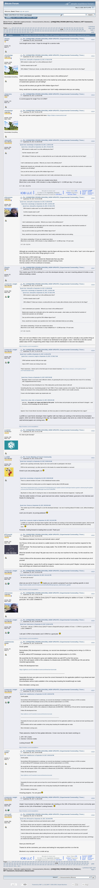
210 (64, 31)
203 (46, 31)
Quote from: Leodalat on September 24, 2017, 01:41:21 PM (35, 575)
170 (41, 29)
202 (43, 31)
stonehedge (8, 55)
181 (70, 29)
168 (35, 29)
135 (31, 28)
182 (72, 29)
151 (72, 28)
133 (25, 28)
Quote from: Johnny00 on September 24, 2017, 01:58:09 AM (36, 201)
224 (17, 32)
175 (53, 29)
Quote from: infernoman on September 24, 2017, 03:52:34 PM (36, 624)
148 (64, 28)
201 (41, 31)
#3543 (93, 95)
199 (35, 31)
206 (53, 31)
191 (15, 31)
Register (29, 17)
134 (28, 28)
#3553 (93, 571)
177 (59, 29)
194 (22, 31)
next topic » (93, 29)
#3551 (93, 457)
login (21, 11)
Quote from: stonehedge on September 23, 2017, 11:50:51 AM (36, 144)
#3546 (93, 198)
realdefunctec (9, 642)
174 (51, 29)
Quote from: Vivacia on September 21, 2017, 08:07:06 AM (36, 377)
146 (59, 28)
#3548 (93, 284)
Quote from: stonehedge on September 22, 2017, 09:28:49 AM (36, 478)
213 (71, 31)
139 (41, 28)
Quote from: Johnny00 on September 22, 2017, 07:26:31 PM (36, 59)
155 (82, 28)
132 (23, 28)
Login (23, 17)
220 (7, 32)
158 (10, 29)
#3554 (93, 593)
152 (75, 28)
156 (4, 29)
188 (7, 31)
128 (13, 28)
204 (48, 31)
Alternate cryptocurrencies (22, 22)
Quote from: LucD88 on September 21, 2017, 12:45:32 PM (35, 354)
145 (56, 28)
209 (61, 31)
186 (82, 29)
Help (13, 17)
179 (64, 29)
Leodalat (7, 430)
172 (46, 29)
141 (46, 28)
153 (77, 28)
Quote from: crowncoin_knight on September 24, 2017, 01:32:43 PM (38, 520)
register (26, 11)
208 (59, 31)
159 (12, 29)
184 (77, 29)
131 (20, 28)
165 (28, 29)
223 (15, 32)
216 (79, 31)
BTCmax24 (8, 534)
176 (56, 29)
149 (67, 28)
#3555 (93, 620)
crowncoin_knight (10, 284)
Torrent (29, 15)
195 (25, 31)
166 (30, 29)
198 (33, 31)
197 (30, 31)
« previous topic (91, 27)
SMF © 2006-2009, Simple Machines (57, 884)
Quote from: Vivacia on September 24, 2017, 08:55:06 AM (35, 505)
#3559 (93, 798)
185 (80, 29)
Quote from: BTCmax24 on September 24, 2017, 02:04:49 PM (36, 818)
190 (12, 31)
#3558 (93, 751)
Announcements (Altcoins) (41, 22)
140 (43, 28)
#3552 (93, 535)
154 (80, 28)
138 (38, 28)
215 (77, 31)
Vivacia (7, 39)
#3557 (93, 690)
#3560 (93, 815)
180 (67, 29)
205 (51, 31)
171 (43, 29)
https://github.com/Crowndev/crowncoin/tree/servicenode (37, 669)
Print (92, 32)
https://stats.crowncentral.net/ (56, 115)
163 (22, 29)
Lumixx (7, 751)
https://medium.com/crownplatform (28, 346)
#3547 (93, 268)
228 (28, 32)
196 (28, 31)
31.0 (25, 15)
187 (4, 31)
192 (17, 31)
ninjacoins (8, 94)
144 (54, 28)
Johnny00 (7, 140)
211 (66, 31)
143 (51, 28)
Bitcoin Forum (7, 22)
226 (22, 32)
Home (8, 17)
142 (49, 28)
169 (38, 29)
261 (32, 32)
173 (48, 29)
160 (15, 29)
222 (12, 32)
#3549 (93, 350)
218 (84, 31)
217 (82, 31)
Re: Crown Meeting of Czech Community (37, 457)
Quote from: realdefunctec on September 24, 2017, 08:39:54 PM (37, 694)
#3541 (93, 39)
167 (33, 29)
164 (25, 29)
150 (69, 28)
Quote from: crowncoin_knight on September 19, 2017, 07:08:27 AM (39, 356)
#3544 (93, 111)
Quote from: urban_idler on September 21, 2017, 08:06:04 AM (37, 400)
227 (25, 32)
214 (74, 31)
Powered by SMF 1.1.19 (39, 884)
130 (18, 28)
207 (56, 31)
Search (18, 17)
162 (20, 29)
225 (20, 32)
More (34, 17)
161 (17, 29)
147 (62, 28)
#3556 (93, 642)
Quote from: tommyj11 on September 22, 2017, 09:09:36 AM (36, 461)
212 (69, 31)
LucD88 (7, 457)
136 (33, 28)
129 (15, 28)
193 (20, 31)
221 (10, 32)
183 (75, 29)
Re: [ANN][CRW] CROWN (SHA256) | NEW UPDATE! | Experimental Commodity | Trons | (53, 39)
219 (4, 32)
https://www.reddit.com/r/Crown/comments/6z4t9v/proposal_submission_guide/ (45, 585)
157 (7, 29)
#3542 (93, 56)
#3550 (93, 431)
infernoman (8, 197)
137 (36, 28)
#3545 (93, 141)
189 (10, 31)
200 (38, 31)
